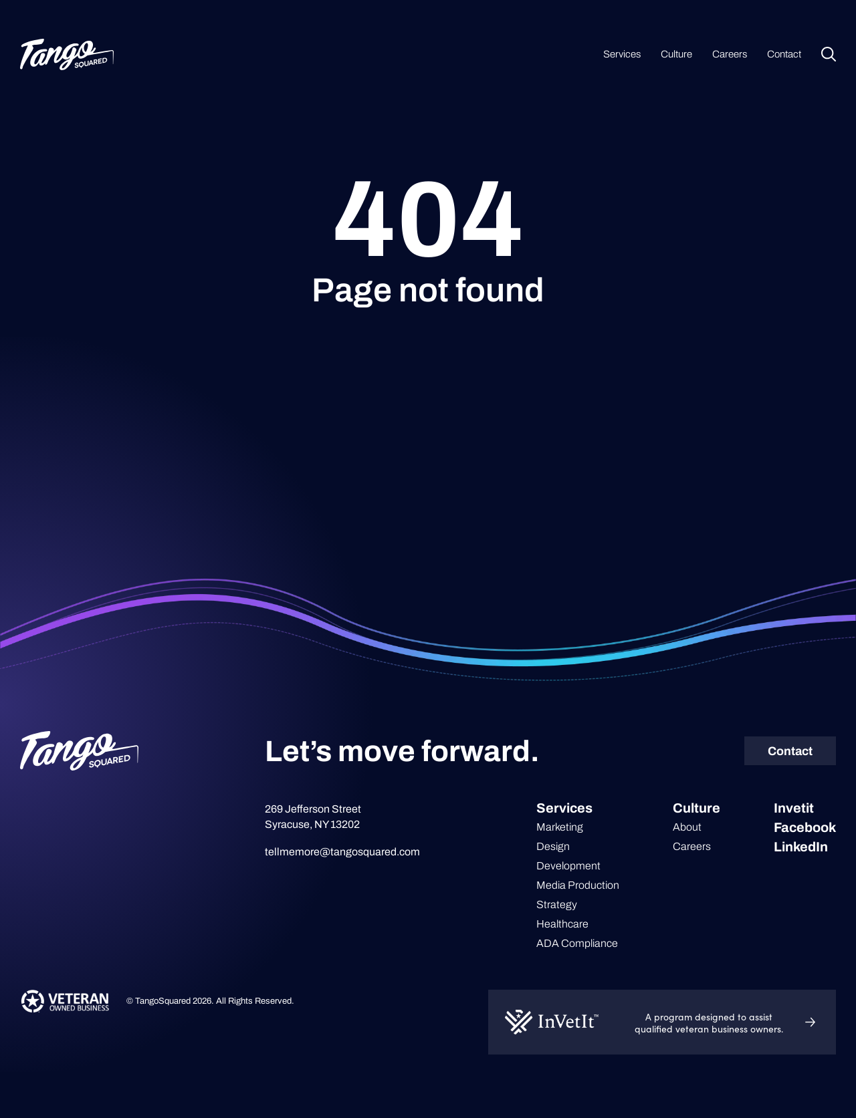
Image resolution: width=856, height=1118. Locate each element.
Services (622, 54)
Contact (784, 54)
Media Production (577, 885)
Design (553, 846)
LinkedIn (801, 846)
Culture (676, 54)
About (687, 827)
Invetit (794, 808)
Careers (729, 54)
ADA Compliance (577, 943)
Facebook (805, 827)
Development (568, 865)
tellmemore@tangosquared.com (342, 851)
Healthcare (562, 924)
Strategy (556, 904)
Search (828, 54)
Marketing (559, 827)
